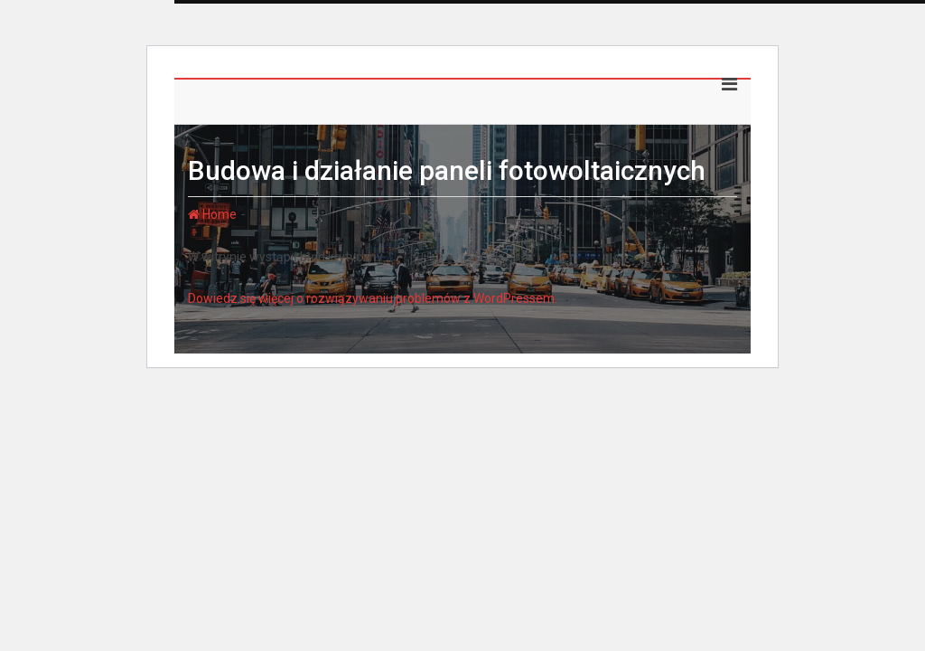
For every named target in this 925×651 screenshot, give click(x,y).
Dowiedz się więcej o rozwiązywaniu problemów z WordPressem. (372, 298)
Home (212, 214)
